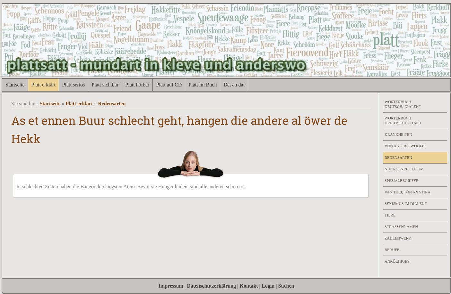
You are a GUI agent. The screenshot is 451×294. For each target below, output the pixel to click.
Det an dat (234, 84)
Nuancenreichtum (404, 169)
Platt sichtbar (104, 84)
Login (268, 286)
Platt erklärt (43, 84)
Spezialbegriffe (401, 180)
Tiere (390, 215)
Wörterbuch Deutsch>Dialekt (403, 104)
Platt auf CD (169, 84)
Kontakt (249, 286)
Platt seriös (73, 84)
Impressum (171, 286)
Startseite (15, 84)
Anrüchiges (397, 261)
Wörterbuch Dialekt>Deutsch (403, 120)
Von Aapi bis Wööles (406, 146)
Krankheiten (398, 134)
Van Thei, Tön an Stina (407, 192)
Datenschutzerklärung (211, 286)
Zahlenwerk (398, 238)
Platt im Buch (202, 84)
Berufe (392, 250)
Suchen (286, 286)
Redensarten (112, 103)
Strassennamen (401, 227)
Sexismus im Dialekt (406, 203)
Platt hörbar (137, 84)
